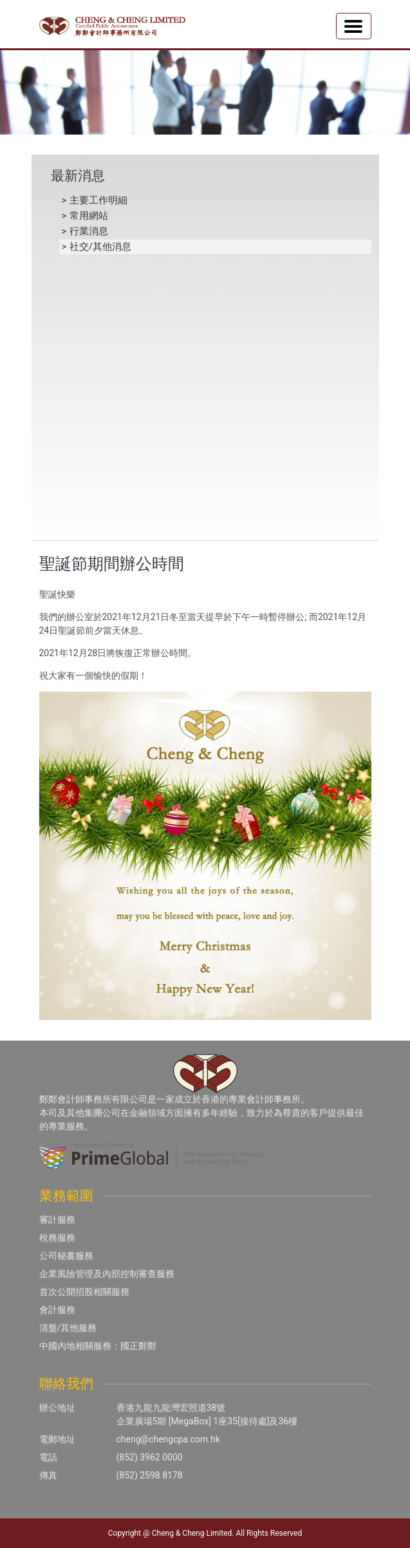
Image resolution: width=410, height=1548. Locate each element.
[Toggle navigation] (353, 26)
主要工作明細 (98, 200)
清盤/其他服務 (68, 1328)
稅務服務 (57, 1237)
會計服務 (57, 1310)
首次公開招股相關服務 (84, 1292)
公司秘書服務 (66, 1256)
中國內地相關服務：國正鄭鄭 (97, 1346)
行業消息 (89, 231)
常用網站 (89, 216)
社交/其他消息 (100, 246)
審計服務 (57, 1219)
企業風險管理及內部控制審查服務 (106, 1274)
